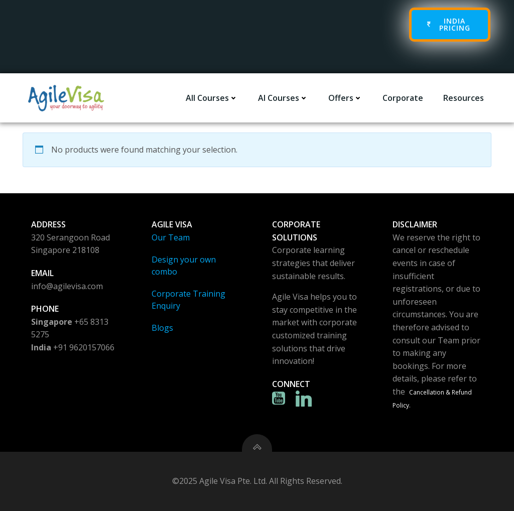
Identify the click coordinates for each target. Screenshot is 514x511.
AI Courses (283, 97)
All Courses (212, 97)
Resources (463, 97)
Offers (345, 97)
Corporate (402, 97)
